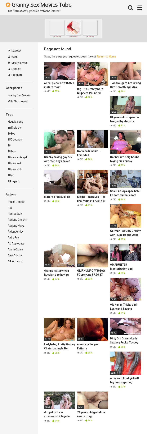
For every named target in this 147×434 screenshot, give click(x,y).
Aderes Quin (15, 213)
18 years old (15, 169)
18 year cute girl (17, 157)
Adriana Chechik (17, 219)
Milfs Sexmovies (18, 101)
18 (9, 145)
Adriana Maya (16, 225)
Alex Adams (15, 255)
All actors (15, 261)
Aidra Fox (13, 237)
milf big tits (15, 127)
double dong (15, 121)
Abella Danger (16, 201)
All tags (14, 181)
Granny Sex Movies (19, 95)
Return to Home (106, 56)
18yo (11, 175)
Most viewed (17, 62)
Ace (10, 207)
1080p (11, 133)
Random (15, 74)
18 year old (14, 163)
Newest (14, 50)
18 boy (12, 151)
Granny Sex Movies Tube (38, 4)
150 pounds (15, 139)
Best (12, 56)
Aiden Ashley (16, 231)
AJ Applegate (16, 243)
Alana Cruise (15, 249)
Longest (14, 68)
